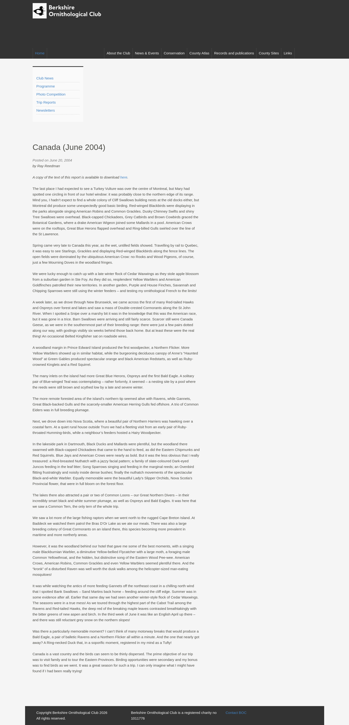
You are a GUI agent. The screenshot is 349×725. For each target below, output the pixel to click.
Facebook (311, 53)
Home (39, 53)
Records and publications (234, 53)
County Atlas (199, 53)
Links (288, 53)
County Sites (269, 53)
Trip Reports (46, 102)
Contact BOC (235, 713)
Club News (45, 78)
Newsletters (45, 110)
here (123, 177)
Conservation (174, 53)
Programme (45, 86)
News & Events (147, 53)
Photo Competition (51, 94)
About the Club (118, 53)
